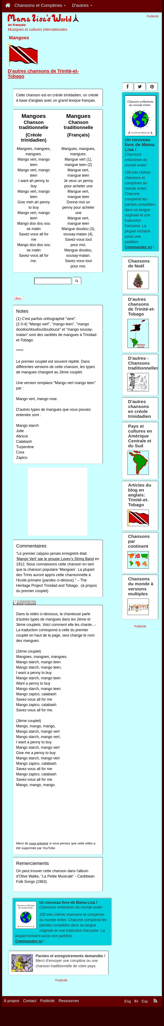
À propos (11, 1001)
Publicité (47, 1001)
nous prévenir (38, 843)
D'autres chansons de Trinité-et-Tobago (43, 73)
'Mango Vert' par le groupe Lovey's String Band (55, 559)
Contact (29, 1001)
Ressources (69, 1001)
